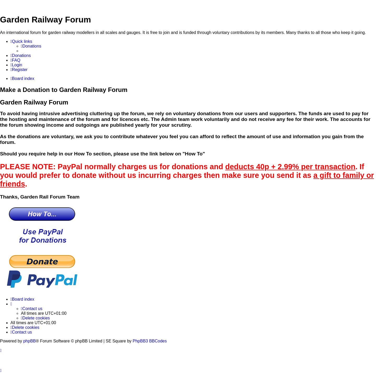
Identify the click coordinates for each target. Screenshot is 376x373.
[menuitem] (31, 46)
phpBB (29, 341)
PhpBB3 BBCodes (150, 341)
